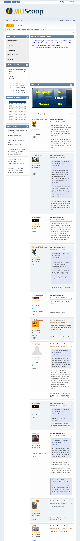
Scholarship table (70, 20)
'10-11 (23, 92)
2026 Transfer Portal (14, 140)
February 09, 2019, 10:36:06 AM (59, 157)
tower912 (35, 501)
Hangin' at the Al (12, 40)
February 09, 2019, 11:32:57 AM (59, 249)
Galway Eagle (37, 296)
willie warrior (11, 133)
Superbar (10, 45)
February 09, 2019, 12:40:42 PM (58, 346)
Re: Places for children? (57, 155)
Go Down (34, 114)
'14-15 (18, 90)
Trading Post (11, 50)
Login (37, 47)
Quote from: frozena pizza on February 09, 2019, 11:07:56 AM (60, 255)
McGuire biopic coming (15, 159)
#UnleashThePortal (39, 120)
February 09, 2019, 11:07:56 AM (59, 219)
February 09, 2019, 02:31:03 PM (58, 405)
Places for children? (56, 119)
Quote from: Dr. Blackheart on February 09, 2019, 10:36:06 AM (60, 352)
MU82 (34, 526)
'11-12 (18, 92)
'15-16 (12, 90)
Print (71, 114)
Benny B (35, 434)
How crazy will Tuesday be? (16, 130)
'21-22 (12, 86)
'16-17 (23, 88)
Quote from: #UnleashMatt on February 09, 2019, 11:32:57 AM (60, 412)
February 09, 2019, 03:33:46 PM (58, 503)
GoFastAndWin (12, 161)
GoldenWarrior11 (18, 170)
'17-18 (18, 88)
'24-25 (12, 83)
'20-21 (18, 86)
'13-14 (23, 90)
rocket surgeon (38, 320)
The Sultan (20, 152)
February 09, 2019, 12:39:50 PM (58, 322)
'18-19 (12, 88)
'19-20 (23, 86)
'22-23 (23, 83)
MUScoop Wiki (12, 59)
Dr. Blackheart (37, 155)
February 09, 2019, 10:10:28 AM (59, 122)
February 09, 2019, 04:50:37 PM (58, 528)
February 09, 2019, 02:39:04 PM (58, 436)
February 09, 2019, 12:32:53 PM (58, 297)
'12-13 (12, 92)
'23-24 (18, 83)
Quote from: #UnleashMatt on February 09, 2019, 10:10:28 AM (60, 164)
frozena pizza (37, 217)
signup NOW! (65, 47)
